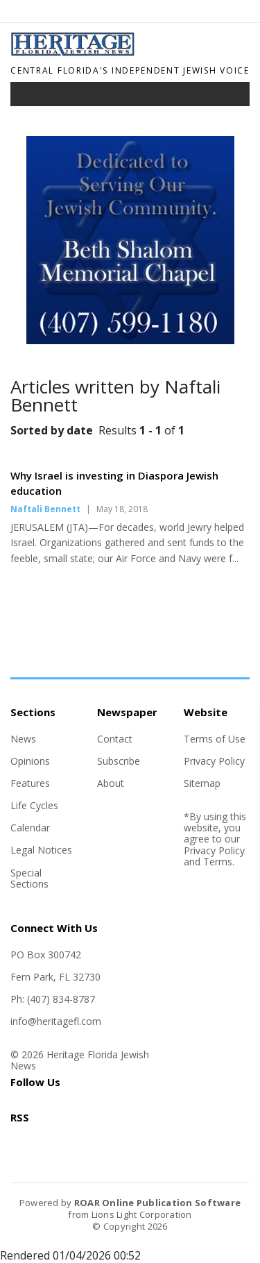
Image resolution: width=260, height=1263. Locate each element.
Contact (114, 738)
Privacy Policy (214, 761)
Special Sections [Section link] (29, 878)
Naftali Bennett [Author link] (45, 509)
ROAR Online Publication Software (157, 1202)
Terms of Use (214, 738)
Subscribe (118, 761)
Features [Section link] (30, 783)
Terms (217, 861)
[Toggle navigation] (30, 97)
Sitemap (202, 783)
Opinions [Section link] (30, 761)
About (110, 783)
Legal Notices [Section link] (41, 849)
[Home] (130, 52)
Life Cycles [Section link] (34, 805)
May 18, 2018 (122, 509)
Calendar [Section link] (30, 827)
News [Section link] (23, 738)
